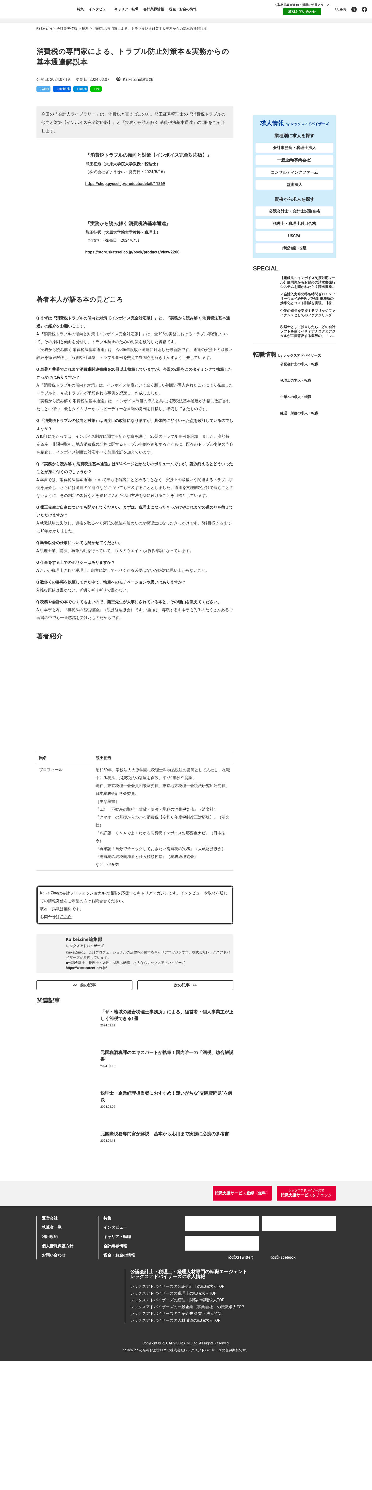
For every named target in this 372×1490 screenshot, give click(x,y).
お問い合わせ (53, 1380)
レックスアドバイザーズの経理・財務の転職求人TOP (177, 1429)
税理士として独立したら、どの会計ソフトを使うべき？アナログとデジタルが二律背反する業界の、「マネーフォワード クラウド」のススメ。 (307, 340)
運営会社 (50, 1343)
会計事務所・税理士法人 (294, 152)
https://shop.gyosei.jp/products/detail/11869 (125, 297)
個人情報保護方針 (57, 1371)
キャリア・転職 (126, 9)
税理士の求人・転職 (295, 385)
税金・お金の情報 (182, 9)
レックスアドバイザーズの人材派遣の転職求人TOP (175, 1449)
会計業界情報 (153, 9)
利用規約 (50, 1362)
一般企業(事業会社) (294, 164)
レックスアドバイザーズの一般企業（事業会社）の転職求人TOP (187, 1435)
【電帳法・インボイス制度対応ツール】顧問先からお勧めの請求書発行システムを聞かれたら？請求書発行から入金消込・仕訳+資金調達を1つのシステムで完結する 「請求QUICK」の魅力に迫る (308, 293)
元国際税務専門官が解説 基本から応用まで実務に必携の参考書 (164, 1247)
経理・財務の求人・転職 (299, 417)
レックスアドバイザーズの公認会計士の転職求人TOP (177, 1415)
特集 (80, 9)
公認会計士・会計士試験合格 (294, 215)
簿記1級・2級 (294, 252)
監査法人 (294, 189)
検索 (340, 10)
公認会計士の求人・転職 (299, 368)
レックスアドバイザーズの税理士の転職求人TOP (173, 1422)
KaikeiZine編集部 (84, 1052)
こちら (66, 1030)
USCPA (294, 240)
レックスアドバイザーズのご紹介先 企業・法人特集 (176, 1442)
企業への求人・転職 (295, 401)
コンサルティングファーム (294, 176)
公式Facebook (285, 1384)
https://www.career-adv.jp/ (86, 1081)
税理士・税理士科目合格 (294, 228)
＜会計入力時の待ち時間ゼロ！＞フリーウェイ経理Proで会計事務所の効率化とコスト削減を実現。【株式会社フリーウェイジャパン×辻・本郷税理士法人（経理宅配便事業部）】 (307, 310)
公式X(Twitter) (235, 1384)
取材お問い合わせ (302, 12)
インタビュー (99, 9)
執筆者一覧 (52, 1353)
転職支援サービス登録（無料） (242, 1318)
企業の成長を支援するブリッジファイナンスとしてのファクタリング (307, 317)
